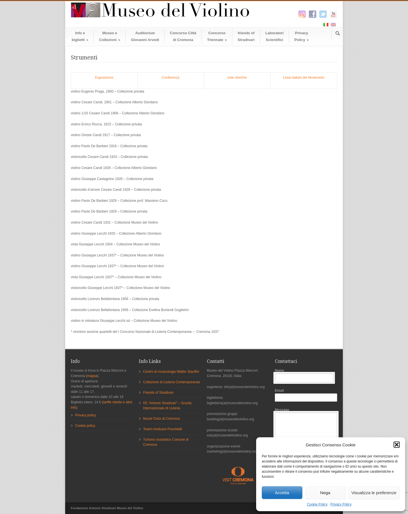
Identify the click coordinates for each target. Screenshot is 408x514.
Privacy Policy (341, 504)
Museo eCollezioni (109, 36)
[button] (397, 444)
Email (306, 395)
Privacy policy (85, 415)
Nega (325, 492)
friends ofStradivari (246, 36)
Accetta (282, 492)
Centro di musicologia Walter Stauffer (171, 372)
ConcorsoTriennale (217, 36)
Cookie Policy (317, 504)
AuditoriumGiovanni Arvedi (145, 36)
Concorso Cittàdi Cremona (183, 36)
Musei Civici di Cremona (161, 419)
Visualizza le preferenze (373, 492)
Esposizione (104, 78)
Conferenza (170, 78)
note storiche (237, 78)
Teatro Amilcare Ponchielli (162, 429)
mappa (92, 376)
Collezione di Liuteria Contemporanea (171, 382)
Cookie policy (85, 426)
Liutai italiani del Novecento (303, 78)
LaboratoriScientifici (274, 36)
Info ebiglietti (80, 36)
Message (306, 437)
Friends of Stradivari (158, 393)
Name (306, 375)
